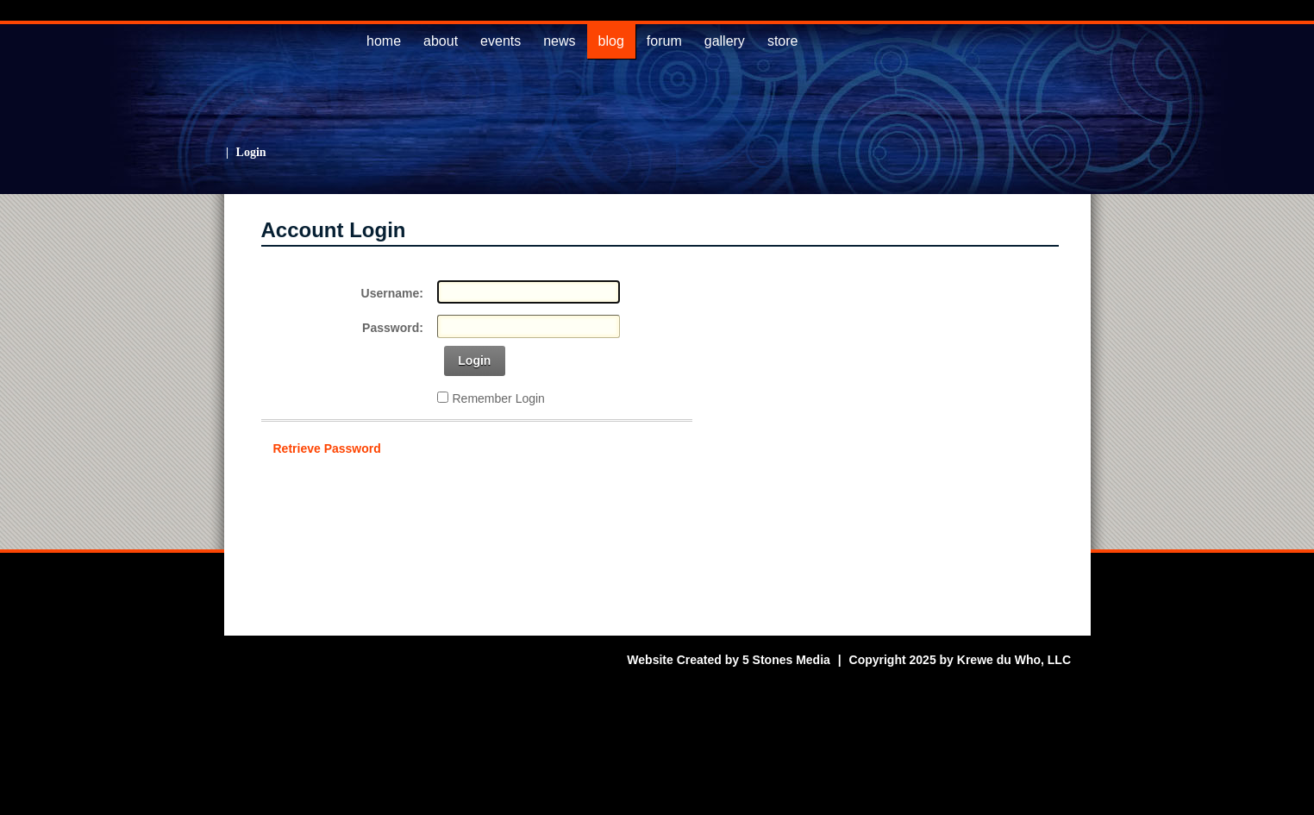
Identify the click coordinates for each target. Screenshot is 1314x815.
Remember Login (499, 398)
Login (251, 152)
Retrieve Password (327, 448)
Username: (392, 293)
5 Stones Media (786, 660)
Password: (392, 328)
